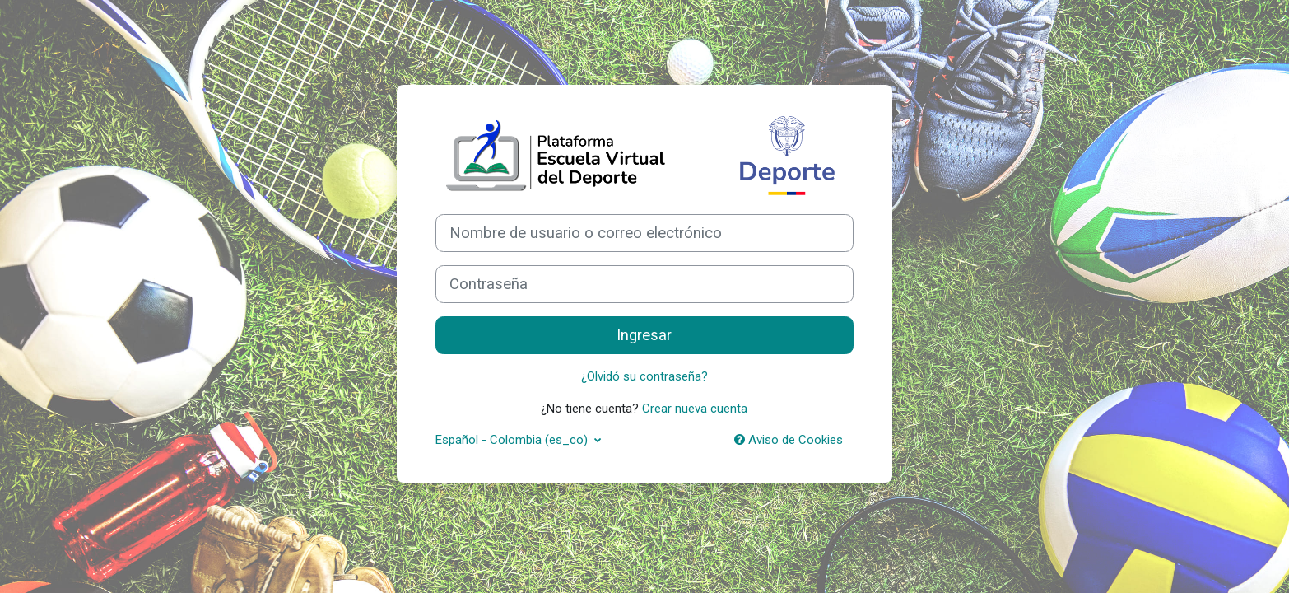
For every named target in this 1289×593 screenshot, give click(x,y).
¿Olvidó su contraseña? (644, 376)
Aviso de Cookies (788, 439)
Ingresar (644, 335)
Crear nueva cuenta (694, 408)
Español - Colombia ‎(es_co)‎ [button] (513, 439)
